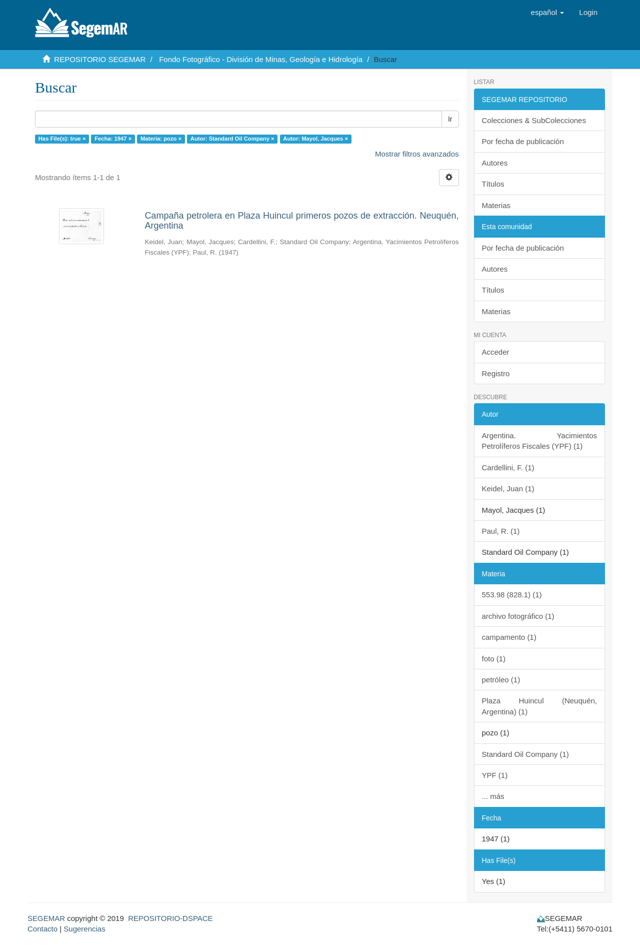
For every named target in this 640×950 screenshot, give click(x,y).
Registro (496, 373)
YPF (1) (495, 775)
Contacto (43, 928)
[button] (548, 12)
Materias (496, 205)
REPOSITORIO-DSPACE (170, 918)
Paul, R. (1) (501, 531)
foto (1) (494, 658)
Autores (495, 163)
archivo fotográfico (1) (518, 616)
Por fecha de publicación (523, 141)
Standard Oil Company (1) (525, 754)
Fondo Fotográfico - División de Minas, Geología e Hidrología (260, 59)
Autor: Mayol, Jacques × (315, 139)
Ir (450, 119)
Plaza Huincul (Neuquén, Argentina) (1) (540, 705)
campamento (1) (509, 637)
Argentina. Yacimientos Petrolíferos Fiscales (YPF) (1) (540, 440)
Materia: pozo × (161, 139)
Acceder (496, 352)
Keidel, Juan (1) (508, 488)
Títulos (493, 184)
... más (493, 796)
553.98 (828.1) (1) (512, 594)
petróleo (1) (501, 679)
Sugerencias (84, 928)
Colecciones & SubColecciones (534, 120)
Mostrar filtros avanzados (417, 154)
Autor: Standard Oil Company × (232, 139)
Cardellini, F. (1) (508, 467)
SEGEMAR (46, 918)
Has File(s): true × (62, 139)
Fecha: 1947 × (113, 139)
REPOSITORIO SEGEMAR (100, 59)
